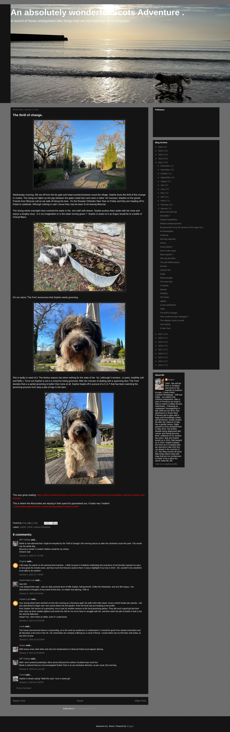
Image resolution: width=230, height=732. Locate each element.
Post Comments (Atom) (85, 708)
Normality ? (165, 216)
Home (80, 700)
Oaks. (162, 309)
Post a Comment (23, 688)
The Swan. (165, 297)
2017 (160, 349)
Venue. (163, 243)
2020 (160, 338)
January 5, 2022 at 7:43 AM (31, 574)
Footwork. (164, 235)
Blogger (130, 726)
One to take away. (168, 251)
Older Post (140, 700)
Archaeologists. (167, 231)
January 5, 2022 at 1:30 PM (31, 682)
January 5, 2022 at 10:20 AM (31, 639)
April (163, 197)
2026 (160, 147)
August (164, 181)
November (165, 170)
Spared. (163, 289)
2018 (160, 346)
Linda (21, 626)
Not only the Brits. (168, 258)
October (164, 173)
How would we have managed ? (174, 316)
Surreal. (163, 266)
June (163, 189)
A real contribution (168, 305)
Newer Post (19, 700)
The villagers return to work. (172, 320)
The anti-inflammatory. (170, 262)
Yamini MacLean (27, 580)
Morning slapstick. (168, 239)
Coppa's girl (25, 599)
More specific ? (166, 254)
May (163, 193)
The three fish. (166, 282)
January (164, 208)
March (164, 201)
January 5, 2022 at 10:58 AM (31, 653)
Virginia (22, 561)
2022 (160, 162)
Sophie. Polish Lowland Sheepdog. (35, 527)
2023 (160, 158)
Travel (22, 675)
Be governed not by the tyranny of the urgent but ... (182, 227)
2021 (160, 334)
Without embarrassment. (171, 223)
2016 (160, 353)
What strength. (166, 278)
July (163, 185)
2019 (160, 342)
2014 (160, 361)
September (166, 177)
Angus (22, 645)
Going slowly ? (166, 247)
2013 (160, 365)
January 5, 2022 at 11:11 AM (31, 669)
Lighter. (163, 301)
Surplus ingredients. (169, 219)
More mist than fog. (168, 212)
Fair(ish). (164, 293)
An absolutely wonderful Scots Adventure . (97, 12)
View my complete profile (166, 464)
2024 (160, 154)
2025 (160, 151)
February (165, 204)
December (165, 166)
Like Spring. (165, 324)
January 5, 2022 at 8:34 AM (31, 593)
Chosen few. (165, 270)
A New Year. (165, 328)
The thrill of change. (169, 313)
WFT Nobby (24, 540)
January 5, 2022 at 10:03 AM (31, 620)
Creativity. (164, 285)
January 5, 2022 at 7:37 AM (31, 556)
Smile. (163, 274)
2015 (160, 357)
